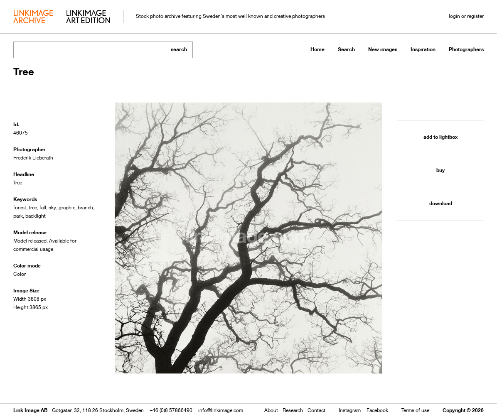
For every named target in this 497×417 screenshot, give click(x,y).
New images (382, 49)
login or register (466, 16)
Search (346, 49)
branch (85, 207)
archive (33, 17)
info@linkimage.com (220, 410)
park (18, 216)
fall (42, 207)
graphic (67, 207)
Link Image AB (30, 410)
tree (33, 207)
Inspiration (423, 49)
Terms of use (415, 410)
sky (52, 207)
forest (19, 207)
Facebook (377, 410)
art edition (88, 17)
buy (440, 170)
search (179, 49)
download (440, 203)
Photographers (466, 49)
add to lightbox (440, 137)
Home (317, 49)
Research (293, 410)
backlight (35, 216)
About (271, 410)
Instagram (350, 410)
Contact (316, 410)
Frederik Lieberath (33, 158)
